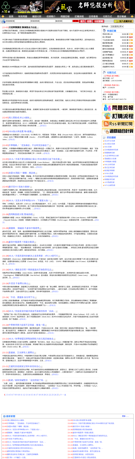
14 (29, 395)
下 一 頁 (63, 395)
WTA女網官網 (109, 185)
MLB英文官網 (109, 144)
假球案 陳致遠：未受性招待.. (84, 454)
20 (45, 395)
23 (52, 395)
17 (37, 395)
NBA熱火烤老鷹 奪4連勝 (20, 131)
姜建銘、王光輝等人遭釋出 (21, 352)
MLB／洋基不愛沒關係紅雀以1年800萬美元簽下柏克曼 (34, 159)
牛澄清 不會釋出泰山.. (15, 439)
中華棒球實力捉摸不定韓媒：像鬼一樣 (27, 325)
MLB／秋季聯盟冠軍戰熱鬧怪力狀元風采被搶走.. (25, 445)
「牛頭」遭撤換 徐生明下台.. (84, 439)
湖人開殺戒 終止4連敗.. (16, 420)
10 (19, 395)
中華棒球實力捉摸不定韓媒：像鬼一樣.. (88, 442)
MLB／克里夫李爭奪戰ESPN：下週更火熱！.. (24, 430)
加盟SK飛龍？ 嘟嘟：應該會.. (18, 426)
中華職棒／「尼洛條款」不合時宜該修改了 (29, 145)
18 (40, 395)
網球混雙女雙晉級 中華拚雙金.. (19, 451)
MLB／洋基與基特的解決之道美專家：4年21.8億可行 (33, 256)
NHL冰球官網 (109, 165)
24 (55, 395)
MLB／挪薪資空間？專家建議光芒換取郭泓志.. (90, 436)
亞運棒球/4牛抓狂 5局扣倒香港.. (85, 457)
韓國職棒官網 (109, 153)
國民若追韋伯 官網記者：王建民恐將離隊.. (23, 454)
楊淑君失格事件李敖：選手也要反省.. (87, 451)
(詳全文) (43, 126)
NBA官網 (107, 147)
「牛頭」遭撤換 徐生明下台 (22, 297)
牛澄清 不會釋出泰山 (18, 283)
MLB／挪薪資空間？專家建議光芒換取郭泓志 (30, 269)
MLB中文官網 (109, 141)
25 (58, 395)
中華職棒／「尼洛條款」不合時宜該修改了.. (23, 423)
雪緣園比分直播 (110, 159)
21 (47, 395)
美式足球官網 (109, 168)
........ (125, 416)
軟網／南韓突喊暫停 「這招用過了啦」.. (88, 448)
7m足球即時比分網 (111, 156)
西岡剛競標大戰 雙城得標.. (83, 430)
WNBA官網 (108, 173)
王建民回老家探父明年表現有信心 (24, 366)
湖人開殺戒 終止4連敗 (19, 117)
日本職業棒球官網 (111, 150)
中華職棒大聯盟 (110, 162)
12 (24, 395)
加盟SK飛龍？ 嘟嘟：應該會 (22, 173)
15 (32, 395)
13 (27, 395)
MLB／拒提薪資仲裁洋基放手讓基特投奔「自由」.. (26, 442)
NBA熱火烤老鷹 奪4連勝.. (82, 420)
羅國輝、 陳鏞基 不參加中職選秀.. (20, 433)
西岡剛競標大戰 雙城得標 (21, 214)
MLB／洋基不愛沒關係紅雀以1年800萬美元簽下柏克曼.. (94, 423)
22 (50, 395)
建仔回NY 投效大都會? (19, 187)
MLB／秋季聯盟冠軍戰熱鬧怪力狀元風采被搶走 (31, 339)
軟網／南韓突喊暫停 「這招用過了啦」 (27, 380)
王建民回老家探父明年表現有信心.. (20, 448)
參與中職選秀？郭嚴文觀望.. (83, 433)
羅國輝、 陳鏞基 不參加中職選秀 (24, 228)
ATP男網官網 (109, 182)
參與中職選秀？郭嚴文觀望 (21, 242)
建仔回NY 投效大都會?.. (82, 426)
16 (34, 395)
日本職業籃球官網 (111, 176)
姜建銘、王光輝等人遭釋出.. (83, 445)
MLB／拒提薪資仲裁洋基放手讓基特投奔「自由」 (32, 311)
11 (21, 395)
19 (42, 395)
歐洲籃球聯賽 (109, 170)
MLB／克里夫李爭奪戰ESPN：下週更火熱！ (29, 200)
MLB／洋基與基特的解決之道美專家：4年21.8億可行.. (27, 436)
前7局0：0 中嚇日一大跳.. (16, 457)
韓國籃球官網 (109, 179)
